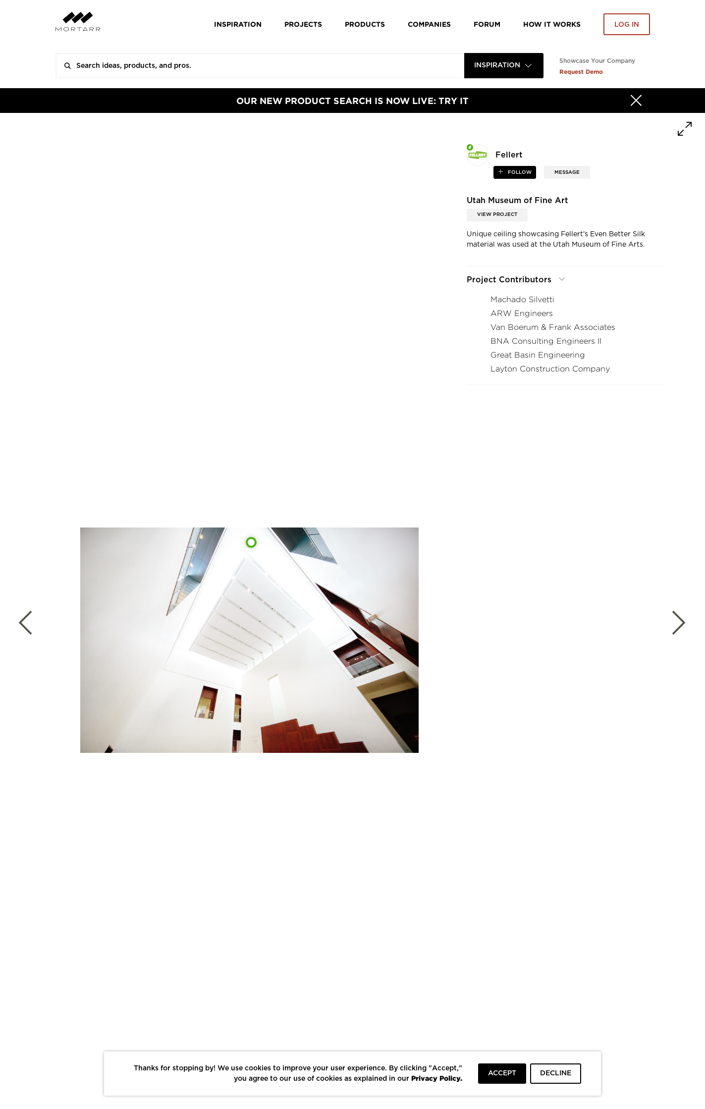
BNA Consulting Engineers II (545, 341)
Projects (303, 24)
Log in (626, 24)
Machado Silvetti (522, 299)
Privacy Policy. (436, 1078)
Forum (487, 24)
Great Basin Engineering (537, 355)
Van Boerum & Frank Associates (552, 327)
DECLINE (555, 1073)
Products (365, 24)
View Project (497, 214)
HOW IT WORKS (552, 24)
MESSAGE (567, 172)
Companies (429, 24)
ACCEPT (502, 1073)
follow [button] (519, 172)
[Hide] (636, 100)
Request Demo (581, 71)
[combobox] (503, 65)
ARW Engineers (521, 313)
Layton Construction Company (550, 369)
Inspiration (238, 24)
